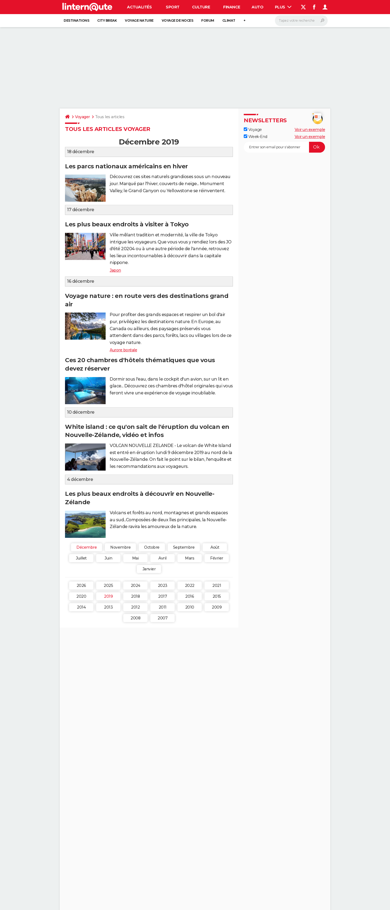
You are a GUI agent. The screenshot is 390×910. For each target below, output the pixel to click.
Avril (162, 558)
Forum (207, 20)
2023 (162, 585)
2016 (189, 596)
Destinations (76, 20)
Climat (228, 20)
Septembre (184, 547)
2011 (163, 607)
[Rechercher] (301, 20)
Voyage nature (139, 20)
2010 (189, 607)
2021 (216, 585)
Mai (135, 558)
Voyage (253, 129)
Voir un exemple (310, 129)
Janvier (149, 569)
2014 (81, 607)
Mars (189, 558)
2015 (217, 596)
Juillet (81, 558)
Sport (173, 7)
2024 (135, 585)
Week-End (255, 136)
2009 (217, 607)
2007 (162, 618)
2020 (81, 596)
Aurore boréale (123, 350)
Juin (108, 558)
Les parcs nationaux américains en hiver (126, 166)
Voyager (82, 116)
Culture (201, 7)
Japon (115, 270)
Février (216, 558)
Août (214, 547)
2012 (135, 607)
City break (107, 20)
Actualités (139, 7)
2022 (189, 585)
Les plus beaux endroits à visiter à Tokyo (127, 224)
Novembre (120, 547)
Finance (231, 7)
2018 (135, 596)
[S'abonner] (284, 147)
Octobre (152, 547)
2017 (162, 596)
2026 (81, 585)
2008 (135, 618)
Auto (257, 7)
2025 (108, 585)
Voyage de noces (177, 20)
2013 (108, 607)
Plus (283, 7)
